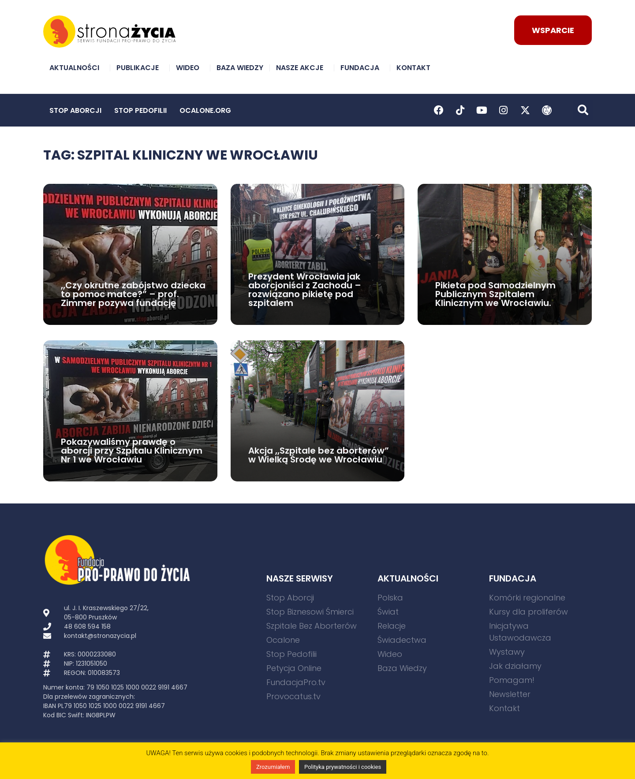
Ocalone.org (205, 110)
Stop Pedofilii (140, 110)
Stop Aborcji (75, 110)
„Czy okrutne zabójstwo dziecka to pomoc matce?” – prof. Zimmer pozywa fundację (133, 294)
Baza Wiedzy (240, 68)
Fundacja (362, 68)
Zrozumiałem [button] (273, 767)
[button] (583, 110)
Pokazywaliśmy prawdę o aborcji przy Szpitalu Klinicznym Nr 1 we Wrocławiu (131, 451)
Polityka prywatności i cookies (342, 767)
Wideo (190, 68)
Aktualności (76, 68)
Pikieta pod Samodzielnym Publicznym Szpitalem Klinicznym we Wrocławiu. (495, 294)
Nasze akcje (302, 68)
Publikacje (139, 68)
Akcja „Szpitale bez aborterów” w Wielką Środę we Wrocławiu (318, 455)
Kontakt (415, 68)
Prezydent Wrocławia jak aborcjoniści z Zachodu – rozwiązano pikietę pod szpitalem (304, 289)
